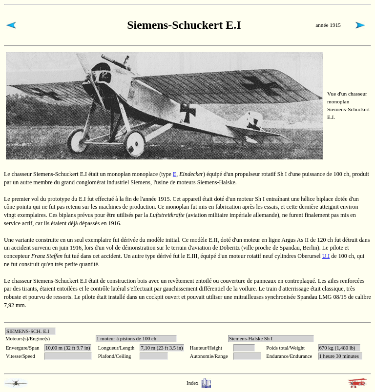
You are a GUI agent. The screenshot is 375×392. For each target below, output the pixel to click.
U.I (326, 256)
